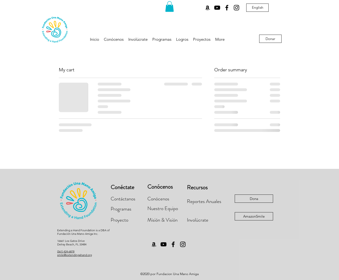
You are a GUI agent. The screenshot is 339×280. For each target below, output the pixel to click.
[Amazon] (207, 7)
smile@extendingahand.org (74, 255)
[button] (169, 6)
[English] (257, 8)
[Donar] (270, 39)
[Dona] (254, 199)
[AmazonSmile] (254, 216)
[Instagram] (236, 7)
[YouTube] (217, 7)
